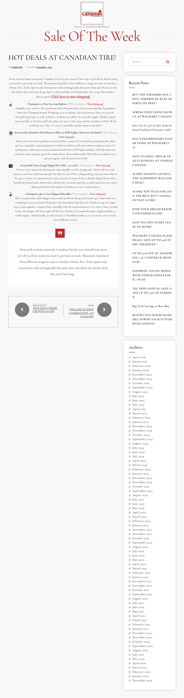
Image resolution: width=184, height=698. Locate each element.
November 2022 (142, 534)
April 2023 (139, 512)
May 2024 (138, 456)
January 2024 (140, 473)
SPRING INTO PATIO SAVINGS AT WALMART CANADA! (152, 114)
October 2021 (140, 590)
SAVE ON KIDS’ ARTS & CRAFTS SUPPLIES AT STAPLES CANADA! (152, 161)
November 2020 (142, 637)
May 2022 (138, 560)
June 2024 (138, 452)
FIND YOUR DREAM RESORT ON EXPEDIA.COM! (152, 211)
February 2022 (141, 572)
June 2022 (138, 555)
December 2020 (142, 633)
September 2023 (142, 491)
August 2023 (140, 495)
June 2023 (138, 504)
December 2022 (142, 529)
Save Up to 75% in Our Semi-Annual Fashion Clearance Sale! (152, 128)
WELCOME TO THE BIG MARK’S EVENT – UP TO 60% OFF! (81, 313)
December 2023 (142, 478)
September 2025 (142, 387)
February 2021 (141, 624)
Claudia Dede (17, 67)
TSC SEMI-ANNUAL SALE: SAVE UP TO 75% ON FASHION (152, 293)
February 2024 (141, 469)
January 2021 (140, 628)
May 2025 (138, 404)
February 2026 (141, 366)
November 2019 (142, 680)
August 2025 (140, 392)
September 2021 (142, 594)
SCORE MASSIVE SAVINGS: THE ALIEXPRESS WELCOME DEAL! (152, 178)
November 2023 (142, 482)
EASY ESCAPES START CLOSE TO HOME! (151, 225)
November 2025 (142, 379)
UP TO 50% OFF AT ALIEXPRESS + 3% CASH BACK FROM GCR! (152, 258)
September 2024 (142, 439)
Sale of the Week (92, 36)
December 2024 (142, 426)
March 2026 (139, 361)
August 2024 (140, 443)
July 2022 (138, 551)
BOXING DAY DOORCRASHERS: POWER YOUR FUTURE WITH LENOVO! (152, 319)
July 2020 (138, 654)
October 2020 (141, 641)
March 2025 (139, 413)
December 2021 (141, 581)
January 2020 (140, 676)
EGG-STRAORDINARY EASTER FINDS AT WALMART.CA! (152, 143)
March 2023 (139, 516)
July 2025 (138, 396)
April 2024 (139, 460)
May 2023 (138, 508)
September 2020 (142, 646)
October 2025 (141, 383)
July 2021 (138, 603)
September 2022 (142, 542)
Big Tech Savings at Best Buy (151, 306)
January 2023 (140, 525)
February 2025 (141, 417)
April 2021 (139, 616)
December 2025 (142, 374)
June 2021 (138, 607)
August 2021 (140, 598)
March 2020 (139, 667)
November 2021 (142, 585)
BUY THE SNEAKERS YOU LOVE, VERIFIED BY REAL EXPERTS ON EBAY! (152, 99)
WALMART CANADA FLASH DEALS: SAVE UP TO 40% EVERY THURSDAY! (152, 240)
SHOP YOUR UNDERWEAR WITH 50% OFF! (45, 312)
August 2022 (140, 547)
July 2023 (138, 499)
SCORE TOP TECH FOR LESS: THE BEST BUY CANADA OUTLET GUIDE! (152, 196)
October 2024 (141, 435)
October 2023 (141, 486)
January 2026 (140, 370)
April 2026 (139, 357)
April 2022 (139, 564)
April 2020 (139, 663)
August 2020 (140, 650)
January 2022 (140, 577)
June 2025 (138, 400)
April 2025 (139, 409)
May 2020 (138, 659)
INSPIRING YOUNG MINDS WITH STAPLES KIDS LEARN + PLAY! (151, 275)
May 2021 (138, 611)
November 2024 (142, 430)
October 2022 (141, 538)
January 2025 (140, 422)
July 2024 (138, 448)
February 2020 (141, 672)
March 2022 (139, 568)
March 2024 (139, 465)
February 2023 (141, 521)
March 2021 (139, 620)
